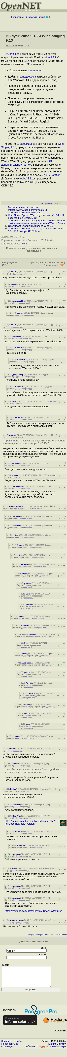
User (17, 535)
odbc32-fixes (28, 178)
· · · (5, 274)
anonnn (12, 749)
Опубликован (13, 53)
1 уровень (41, 262)
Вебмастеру (59, 1050)
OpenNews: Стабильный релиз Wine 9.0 (30, 226)
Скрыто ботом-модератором (29, 585)
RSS (62, 265)
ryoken (14, 284)
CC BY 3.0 (19, 237)
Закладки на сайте (11, 1045)
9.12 (26, 60)
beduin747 (14, 789)
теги (41, 17)
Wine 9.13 (50, 57)
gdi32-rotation (52, 175)
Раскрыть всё (51, 265)
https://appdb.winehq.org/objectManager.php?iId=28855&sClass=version (30, 822)
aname (15, 475)
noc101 (27, 672)
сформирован (28, 143)
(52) (4, 265)
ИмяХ (14, 401)
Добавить (30, 1050)
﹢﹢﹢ (48, 272)
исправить (46, 203)
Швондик (16, 336)
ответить (40, 272)
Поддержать (44, 1050)
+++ (25, 17)
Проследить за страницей (9, 1049)
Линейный (53, 262)
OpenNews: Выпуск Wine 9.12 (25, 212)
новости (17, 17)
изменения (34, 70)
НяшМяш (16, 816)
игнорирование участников (38, 935)
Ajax (32, 262)
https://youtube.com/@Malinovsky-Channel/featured (33, 911)
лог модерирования (59, 935)
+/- (62, 262)
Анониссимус (18, 486)
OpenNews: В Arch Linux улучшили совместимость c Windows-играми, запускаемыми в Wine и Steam (36, 222)
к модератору (20, 274)
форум (33, 17)
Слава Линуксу (16, 506)
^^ (42, 284)
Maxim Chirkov (57, 1047)
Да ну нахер (17, 375)
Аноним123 (17, 301)
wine (24, 243)
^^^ (45, 284)
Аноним (13, 272)
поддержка (29, 76)
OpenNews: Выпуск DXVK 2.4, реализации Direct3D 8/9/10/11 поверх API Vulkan (37, 230)
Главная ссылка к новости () (27, 208)
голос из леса (16, 920)
